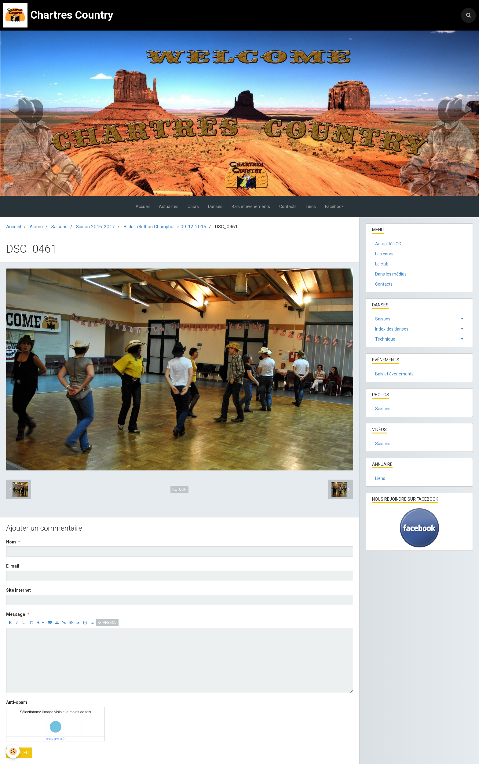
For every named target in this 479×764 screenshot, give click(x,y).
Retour (179, 489)
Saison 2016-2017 (95, 226)
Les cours (384, 253)
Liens (311, 206)
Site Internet (18, 590)
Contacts (288, 206)
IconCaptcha (54, 738)
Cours (193, 206)
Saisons (59, 226)
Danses (215, 206)
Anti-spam (16, 702)
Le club (382, 263)
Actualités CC (388, 243)
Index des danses (391, 329)
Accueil (143, 206)
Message (15, 614)
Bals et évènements (251, 206)
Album (36, 226)
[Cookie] (13, 751)
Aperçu (107, 622)
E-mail (12, 566)
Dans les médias (391, 274)
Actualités (168, 206)
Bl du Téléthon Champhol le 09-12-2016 (164, 226)
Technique (385, 339)
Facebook (334, 206)
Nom (11, 541)
